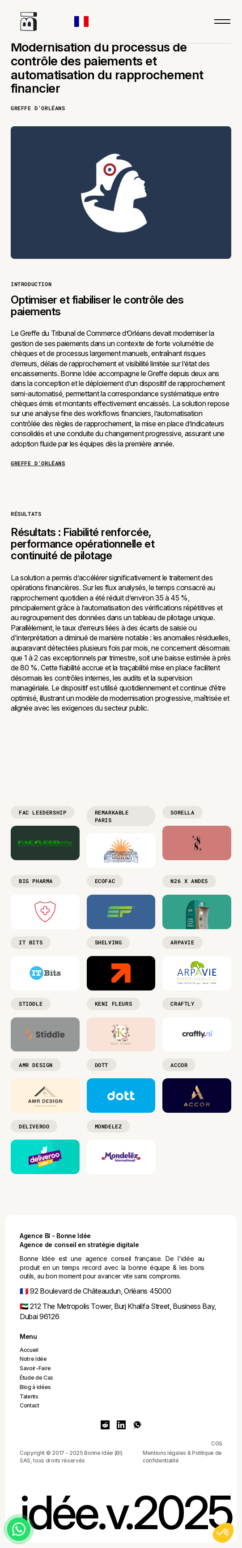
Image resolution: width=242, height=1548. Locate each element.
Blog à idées (35, 1387)
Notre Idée (33, 1358)
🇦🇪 (24, 1306)
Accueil (29, 1349)
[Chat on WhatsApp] (18, 1529)
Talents (29, 1396)
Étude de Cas (36, 1377)
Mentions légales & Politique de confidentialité (182, 1456)
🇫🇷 (24, 1290)
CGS (216, 1443)
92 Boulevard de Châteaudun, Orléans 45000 (100, 1290)
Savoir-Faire (35, 1368)
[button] (85, 21)
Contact (29, 1405)
